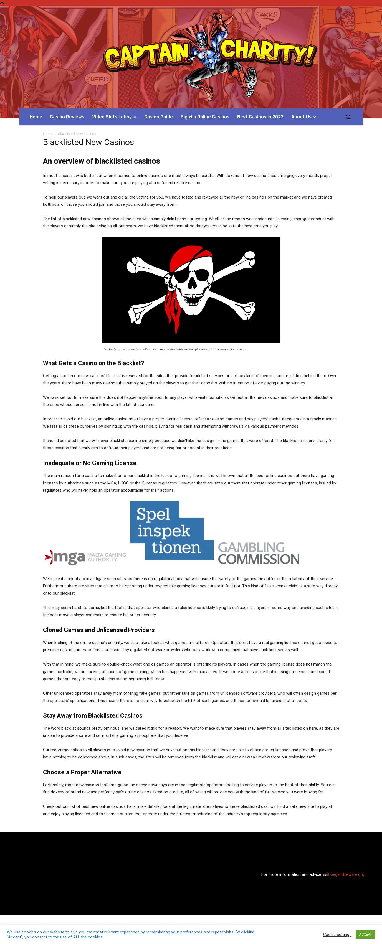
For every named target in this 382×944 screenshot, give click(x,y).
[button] (348, 116)
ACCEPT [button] (365, 934)
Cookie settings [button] (337, 934)
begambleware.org (347, 874)
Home (48, 133)
